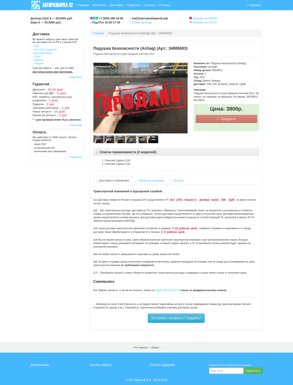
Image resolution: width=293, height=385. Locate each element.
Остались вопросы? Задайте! (176, 318)
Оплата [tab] (177, 180)
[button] (127, 152)
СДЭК (37, 56)
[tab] (176, 152)
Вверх (155, 347)
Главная (83, 5)
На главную (141, 347)
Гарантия (133, 5)
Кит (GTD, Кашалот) (45, 49)
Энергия (38, 63)
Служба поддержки (162, 364)
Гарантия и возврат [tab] (150, 180)
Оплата (149, 5)
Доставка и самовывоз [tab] (113, 180)
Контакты (99, 5)
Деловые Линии (43, 53)
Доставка (116, 5)
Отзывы (164, 5)
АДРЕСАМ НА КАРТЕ (167, 290)
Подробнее (75, 77)
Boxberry (39, 60)
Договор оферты (101, 364)
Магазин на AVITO (205, 22)
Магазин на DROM (205, 18)
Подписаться (253, 370)
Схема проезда (141, 22)
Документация (40, 364)
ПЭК (36, 46)
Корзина (253, 5)
